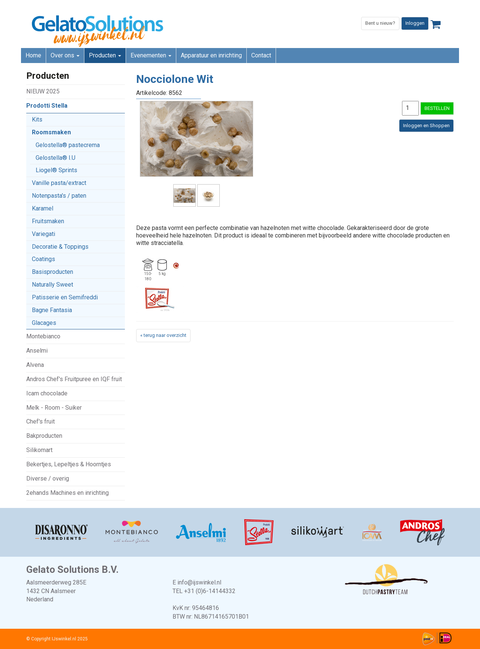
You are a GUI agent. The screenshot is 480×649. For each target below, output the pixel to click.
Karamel (42, 208)
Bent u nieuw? (380, 23)
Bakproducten (44, 435)
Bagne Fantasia (52, 310)
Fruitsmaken (48, 221)
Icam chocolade (47, 393)
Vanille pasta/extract (59, 182)
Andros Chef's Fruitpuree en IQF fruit (74, 379)
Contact (261, 55)
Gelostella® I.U (55, 157)
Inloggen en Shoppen (426, 125)
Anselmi (37, 350)
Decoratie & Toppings (60, 246)
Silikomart (39, 450)
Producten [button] (105, 55)
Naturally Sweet (52, 284)
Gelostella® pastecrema (68, 145)
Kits (37, 119)
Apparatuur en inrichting (211, 55)
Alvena (35, 364)
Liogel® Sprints (56, 170)
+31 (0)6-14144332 (210, 591)
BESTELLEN (437, 108)
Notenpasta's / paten (59, 195)
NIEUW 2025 (43, 91)
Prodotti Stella (47, 105)
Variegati (43, 233)
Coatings (43, 259)
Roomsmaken (51, 132)
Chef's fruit (40, 421)
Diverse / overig (47, 478)
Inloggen (414, 23)
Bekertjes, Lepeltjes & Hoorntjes (68, 464)
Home (33, 55)
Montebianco (43, 336)
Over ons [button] (65, 55)
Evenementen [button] (150, 55)
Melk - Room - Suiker (54, 407)
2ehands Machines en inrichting (67, 492)
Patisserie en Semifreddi (65, 297)
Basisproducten (52, 271)
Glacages (44, 322)
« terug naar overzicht (163, 335)
